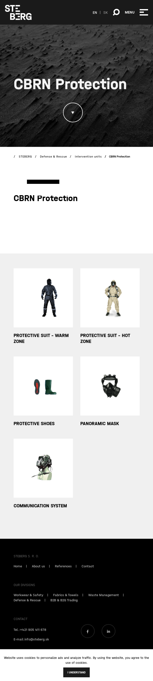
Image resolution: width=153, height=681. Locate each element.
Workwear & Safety (28, 601)
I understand (76, 672)
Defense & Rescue (27, 607)
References (63, 573)
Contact (88, 573)
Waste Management (103, 601)
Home (18, 573)
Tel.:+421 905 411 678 (30, 636)
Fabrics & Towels (65, 601)
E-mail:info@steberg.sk (31, 646)
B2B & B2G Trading (64, 607)
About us (38, 573)
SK (105, 12)
